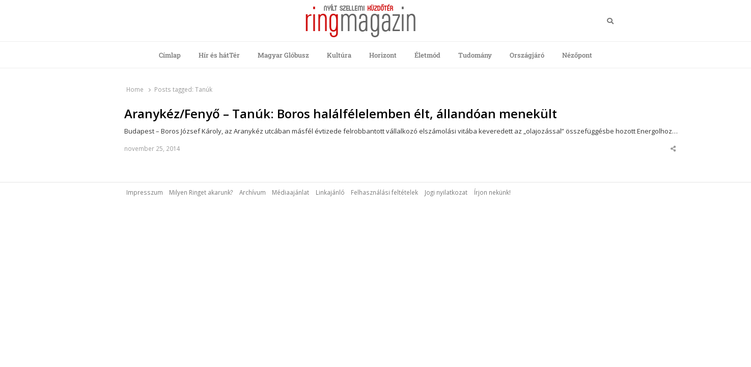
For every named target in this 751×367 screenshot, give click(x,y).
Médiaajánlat (290, 192)
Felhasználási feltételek (384, 192)
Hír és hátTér (219, 55)
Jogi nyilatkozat (446, 192)
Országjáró (527, 55)
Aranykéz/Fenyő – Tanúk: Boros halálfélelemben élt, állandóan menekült (340, 114)
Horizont (383, 55)
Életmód (427, 55)
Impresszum (144, 192)
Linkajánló (330, 192)
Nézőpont (577, 55)
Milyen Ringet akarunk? (201, 192)
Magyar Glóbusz (283, 55)
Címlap (170, 55)
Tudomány (475, 55)
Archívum (252, 192)
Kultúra (339, 55)
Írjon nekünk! (492, 192)
